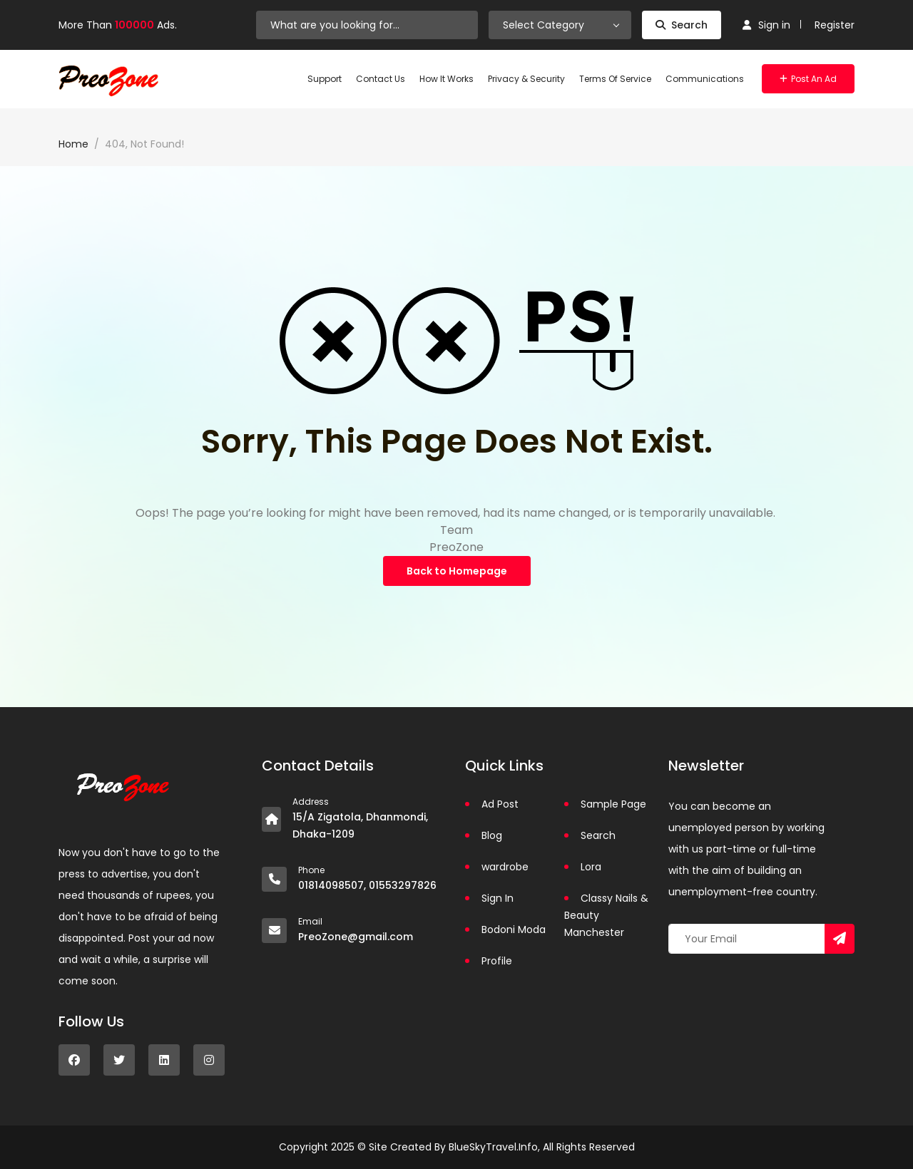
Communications (704, 79)
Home (73, 144)
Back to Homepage (457, 571)
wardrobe (505, 867)
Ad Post (500, 804)
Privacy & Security (526, 79)
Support (324, 79)
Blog (491, 835)
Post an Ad (808, 79)
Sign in (766, 25)
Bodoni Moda (513, 929)
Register (835, 25)
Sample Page (613, 804)
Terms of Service (615, 79)
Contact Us (380, 79)
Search (682, 25)
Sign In (497, 898)
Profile (496, 961)
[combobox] (560, 25)
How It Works (446, 79)
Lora (591, 867)
